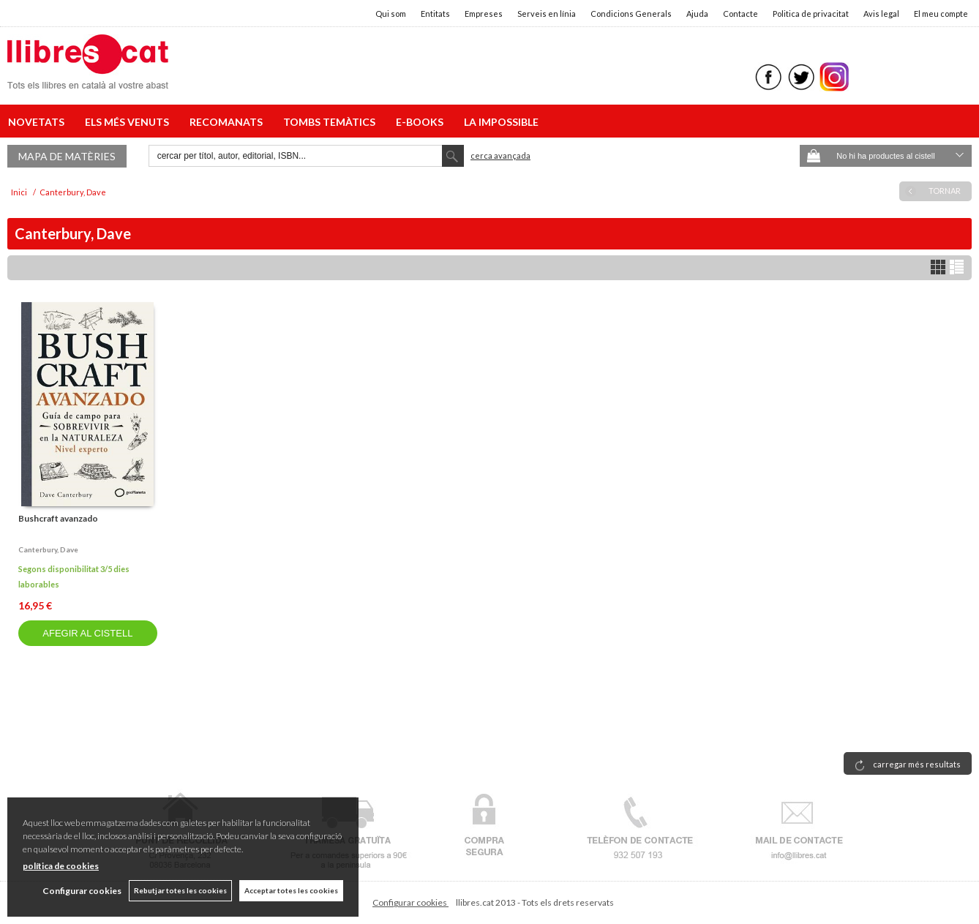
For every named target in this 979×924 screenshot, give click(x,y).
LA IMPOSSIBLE (501, 122)
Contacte (740, 13)
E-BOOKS (422, 122)
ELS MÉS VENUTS (129, 122)
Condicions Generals (631, 13)
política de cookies (61, 865)
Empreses (484, 13)
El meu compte (941, 13)
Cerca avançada (500, 155)
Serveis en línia (546, 13)
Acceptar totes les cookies (291, 890)
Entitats (435, 13)
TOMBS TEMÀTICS (331, 122)
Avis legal (881, 13)
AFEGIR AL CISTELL (87, 633)
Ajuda (697, 13)
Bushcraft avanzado (58, 518)
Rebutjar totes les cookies (180, 890)
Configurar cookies (410, 902)
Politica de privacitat (811, 13)
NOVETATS (38, 122)
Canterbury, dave (48, 549)
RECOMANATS (228, 122)
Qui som (390, 13)
